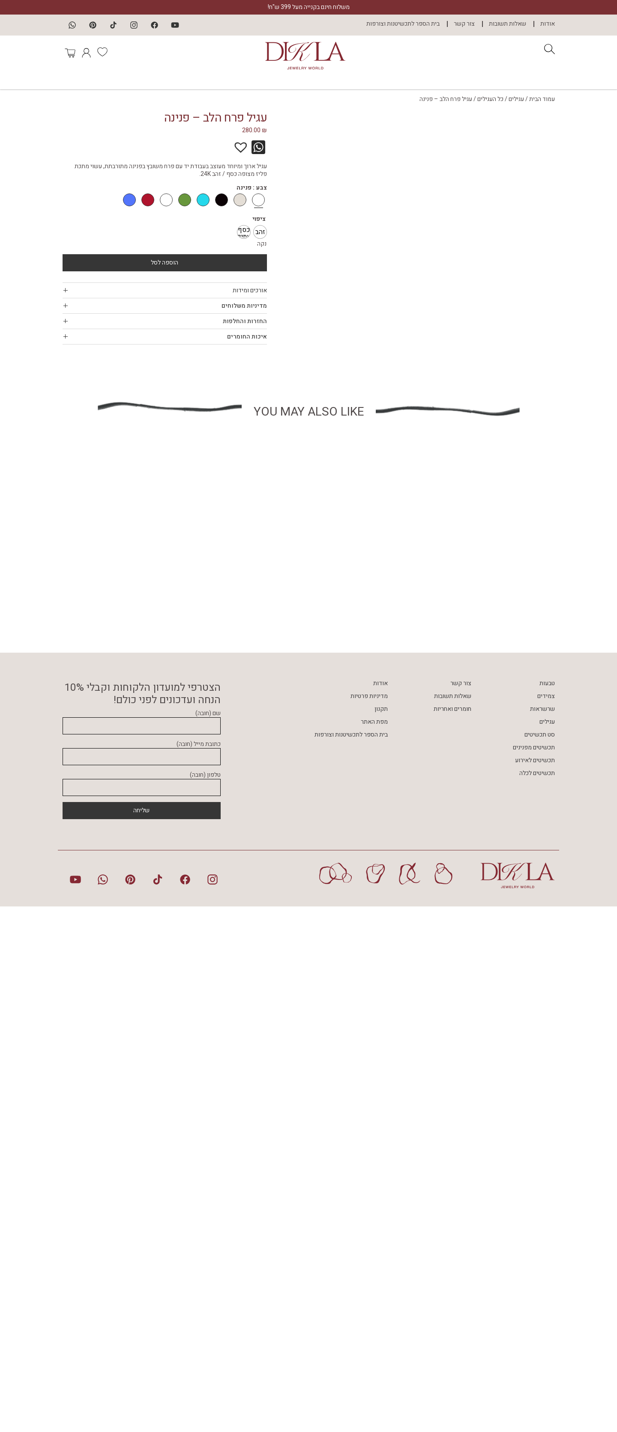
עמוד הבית (542, 99)
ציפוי (259, 219)
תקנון (381, 1234)
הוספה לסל (164, 262)
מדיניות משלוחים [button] (165, 305)
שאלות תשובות (507, 24)
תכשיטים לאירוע (535, 1286)
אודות (547, 24)
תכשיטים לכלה (537, 1299)
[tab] (165, 290)
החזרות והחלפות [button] (165, 321)
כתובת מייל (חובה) (142, 1276)
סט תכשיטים (539, 1260)
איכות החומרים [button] (165, 336)
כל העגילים (490, 99)
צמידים (546, 1222)
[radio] (260, 232)
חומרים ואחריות (452, 1234)
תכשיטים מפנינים (534, 1273)
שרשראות (542, 1234)
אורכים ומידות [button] (165, 290)
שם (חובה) (142, 1245)
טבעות (547, 1209)
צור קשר (464, 24)
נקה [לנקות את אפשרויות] (262, 243)
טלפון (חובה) (142, 1307)
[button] (245, 143)
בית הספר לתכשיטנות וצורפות (403, 24)
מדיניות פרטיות (369, 1222)
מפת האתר (374, 1247)
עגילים (516, 99)
